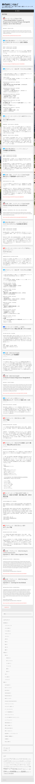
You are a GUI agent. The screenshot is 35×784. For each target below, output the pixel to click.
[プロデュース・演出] (17, 69)
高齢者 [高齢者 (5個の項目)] (12, 773)
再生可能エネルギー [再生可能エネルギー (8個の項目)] (17, 769)
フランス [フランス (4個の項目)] (17, 766)
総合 (7, 671)
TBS (5, 674)
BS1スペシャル (7, 687)
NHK (5, 655)
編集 (5, 649)
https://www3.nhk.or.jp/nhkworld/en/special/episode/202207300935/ (15, 573)
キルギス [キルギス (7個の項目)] (22, 761)
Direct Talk (6, 690)
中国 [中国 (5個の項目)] (30, 766)
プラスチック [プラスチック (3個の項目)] (22, 766)
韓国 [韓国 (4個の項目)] (10, 773)
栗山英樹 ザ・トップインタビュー (10, 733)
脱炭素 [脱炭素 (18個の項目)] (23, 771)
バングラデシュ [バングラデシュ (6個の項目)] (7, 766)
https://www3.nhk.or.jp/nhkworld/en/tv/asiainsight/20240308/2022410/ (15, 217)
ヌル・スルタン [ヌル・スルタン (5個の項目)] (27, 764)
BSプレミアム (8, 660)
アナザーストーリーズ (8, 703)
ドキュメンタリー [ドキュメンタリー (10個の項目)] (18, 764)
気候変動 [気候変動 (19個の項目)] (13, 771)
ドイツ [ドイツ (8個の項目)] (11, 764)
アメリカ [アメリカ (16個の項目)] (12, 759)
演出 (5, 647)
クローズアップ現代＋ (8, 706)
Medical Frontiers (8, 695)
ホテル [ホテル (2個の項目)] (25, 766)
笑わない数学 (7, 741)
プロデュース (7, 633)
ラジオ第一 (8, 663)
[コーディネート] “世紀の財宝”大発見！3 (17, 494)
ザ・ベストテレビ (8, 709)
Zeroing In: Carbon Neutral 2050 (10, 701)
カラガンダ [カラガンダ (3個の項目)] (14, 761)
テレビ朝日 (7, 676)
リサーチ (6, 636)
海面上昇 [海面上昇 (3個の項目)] (17, 771)
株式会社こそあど (10, 4)
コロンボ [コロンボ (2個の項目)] (25, 761)
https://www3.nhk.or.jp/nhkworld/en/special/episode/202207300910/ (15, 603)
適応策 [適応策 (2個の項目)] (8, 773)
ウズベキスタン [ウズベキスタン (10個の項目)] (23, 759)
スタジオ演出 (7, 628)
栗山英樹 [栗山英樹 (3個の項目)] (8, 771)
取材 (5, 644)
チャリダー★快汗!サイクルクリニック (11, 717)
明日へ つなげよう (8, 730)
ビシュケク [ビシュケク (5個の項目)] (13, 766)
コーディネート (7, 625)
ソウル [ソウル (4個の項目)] (16, 762)
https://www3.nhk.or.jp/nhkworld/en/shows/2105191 (12, 35)
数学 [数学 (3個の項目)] (30, 769)
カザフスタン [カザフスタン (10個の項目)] (8, 761)
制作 (5, 641)
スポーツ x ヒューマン (8, 714)
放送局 (4, 652)
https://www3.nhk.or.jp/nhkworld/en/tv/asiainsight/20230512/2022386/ (15, 393)
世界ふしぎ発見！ (8, 725)
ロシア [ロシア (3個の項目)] (27, 766)
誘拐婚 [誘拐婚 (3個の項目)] (5, 773)
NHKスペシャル (7, 698)
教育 (7, 668)
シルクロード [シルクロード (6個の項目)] (9, 762)
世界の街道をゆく (8, 722)
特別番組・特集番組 (8, 736)
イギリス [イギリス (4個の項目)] (17, 759)
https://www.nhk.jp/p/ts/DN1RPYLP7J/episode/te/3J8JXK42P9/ (13, 196)
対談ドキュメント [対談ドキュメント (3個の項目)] (26, 769)
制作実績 (5, 622)
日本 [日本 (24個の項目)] (5, 772)
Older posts (6, 607)
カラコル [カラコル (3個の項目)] (17, 761)
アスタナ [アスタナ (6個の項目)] (7, 759)
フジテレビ (7, 679)
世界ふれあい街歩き (8, 728)
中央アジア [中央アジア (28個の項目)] (7, 769)
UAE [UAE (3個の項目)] (4, 759)
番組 (4, 682)
